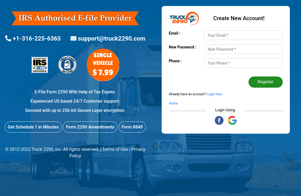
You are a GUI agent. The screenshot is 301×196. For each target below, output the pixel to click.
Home (173, 103)
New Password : (182, 47)
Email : (174, 33)
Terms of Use (115, 149)
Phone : (175, 61)
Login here (214, 94)
